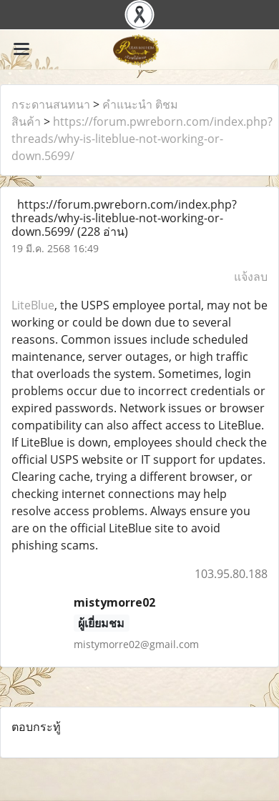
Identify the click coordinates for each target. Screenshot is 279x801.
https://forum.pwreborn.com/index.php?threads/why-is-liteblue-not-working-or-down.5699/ (142, 139)
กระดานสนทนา (50, 104)
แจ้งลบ (251, 276)
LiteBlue (32, 305)
